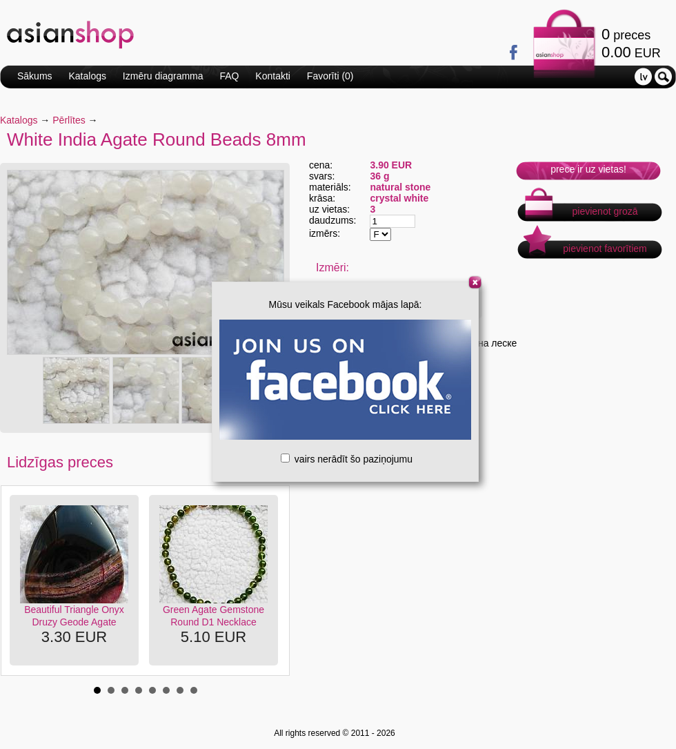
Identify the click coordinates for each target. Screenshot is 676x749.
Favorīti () (330, 75)
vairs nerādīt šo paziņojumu (346, 459)
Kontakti (272, 75)
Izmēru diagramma (163, 75)
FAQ (229, 75)
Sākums (34, 75)
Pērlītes (68, 120)
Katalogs (87, 75)
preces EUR (631, 43)
